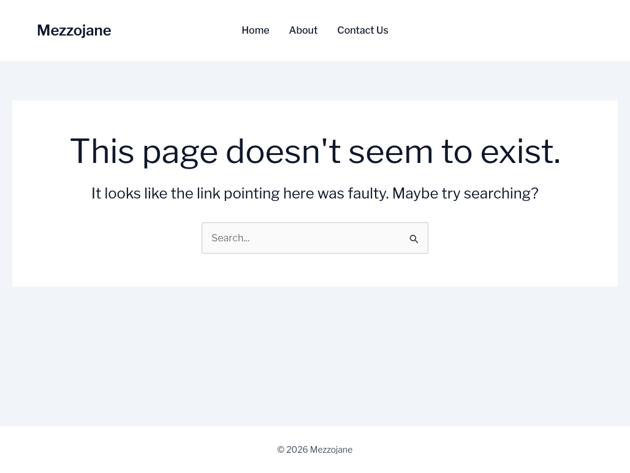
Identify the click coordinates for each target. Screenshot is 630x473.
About (303, 31)
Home (255, 31)
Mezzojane (74, 30)
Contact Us (362, 31)
